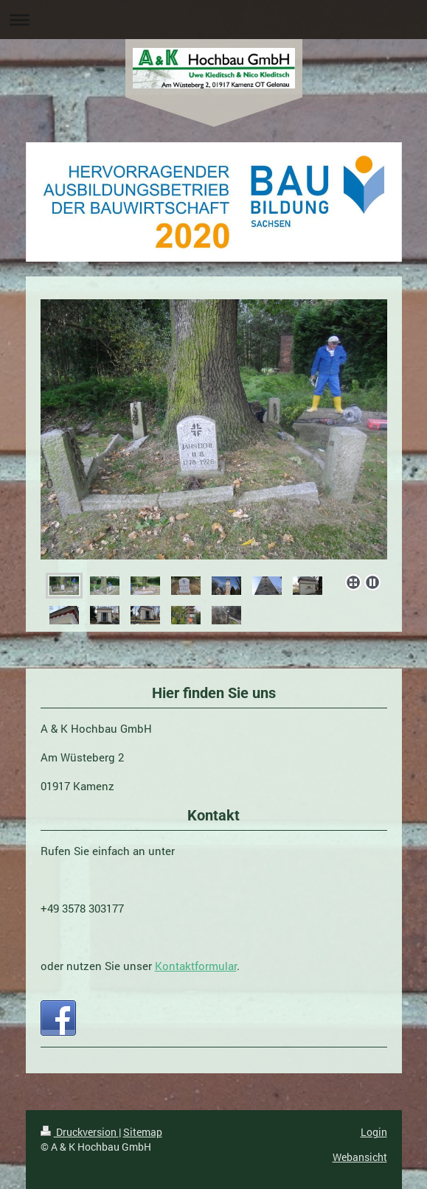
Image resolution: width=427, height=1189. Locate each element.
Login (374, 1132)
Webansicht (360, 1157)
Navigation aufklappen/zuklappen (213, 19)
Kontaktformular (196, 965)
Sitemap (142, 1132)
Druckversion (80, 1132)
